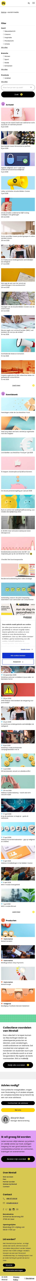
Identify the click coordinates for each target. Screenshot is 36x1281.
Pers (4, 1179)
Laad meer (16, 385)
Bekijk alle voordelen (16, 1112)
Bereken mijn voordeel (16, 1159)
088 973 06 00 (11, 1199)
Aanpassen (18, 662)
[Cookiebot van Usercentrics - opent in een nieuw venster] (25, 617)
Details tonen (25, 649)
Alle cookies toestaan (18, 655)
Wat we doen (8, 1177)
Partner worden (9, 1182)
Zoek (16, 94)
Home (3, 12)
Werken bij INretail (10, 1184)
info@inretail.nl (12, 1203)
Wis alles (4, 47)
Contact (6, 1187)
